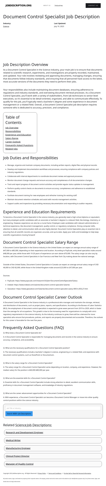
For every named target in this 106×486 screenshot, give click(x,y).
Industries (59, 5)
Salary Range (11, 138)
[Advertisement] (53, 45)
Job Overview (11, 127)
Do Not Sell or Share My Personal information (77, 473)
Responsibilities (13, 131)
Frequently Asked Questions (19, 145)
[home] (18, 5)
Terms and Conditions (54, 473)
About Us (46, 5)
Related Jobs (11, 148)
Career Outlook (13, 141)
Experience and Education (18, 134)
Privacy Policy (42, 473)
